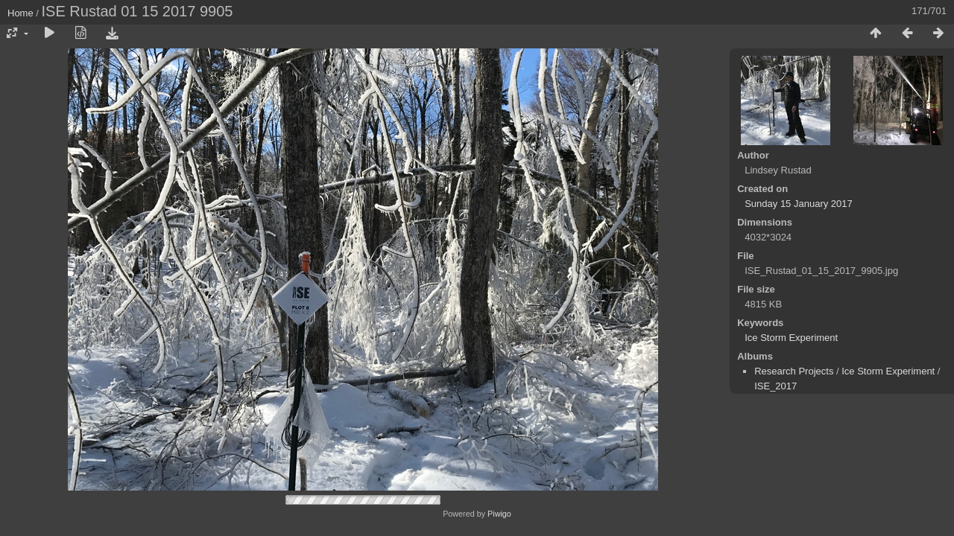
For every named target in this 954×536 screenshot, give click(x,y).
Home (20, 13)
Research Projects (793, 371)
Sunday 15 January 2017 (799, 203)
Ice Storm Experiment (791, 337)
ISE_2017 (775, 386)
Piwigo (499, 513)
